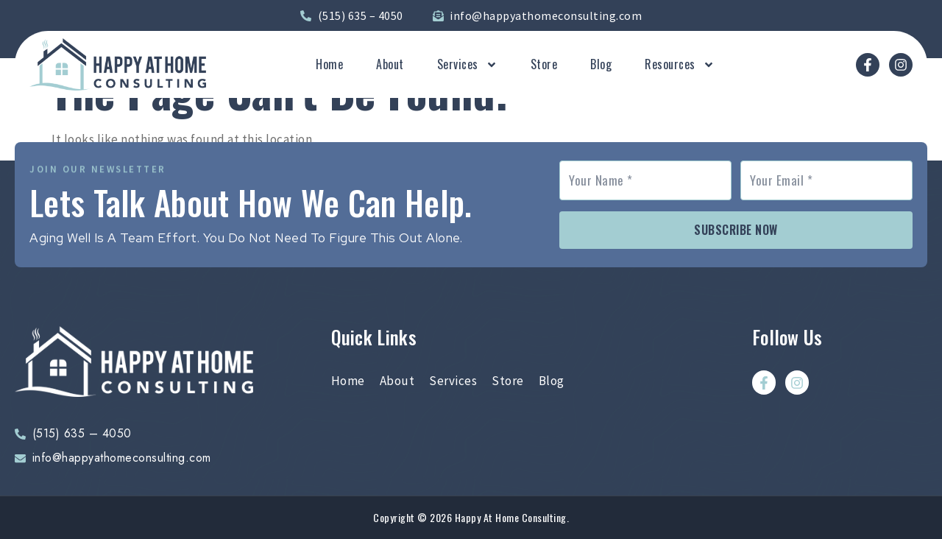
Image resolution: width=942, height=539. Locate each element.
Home (329, 64)
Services (467, 64)
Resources (680, 64)
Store (544, 64)
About (390, 64)
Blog (601, 64)
